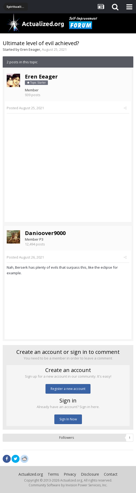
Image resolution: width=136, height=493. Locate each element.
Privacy (70, 474)
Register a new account (68, 388)
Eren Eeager (30, 49)
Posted (25, 107)
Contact (111, 474)
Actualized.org (30, 474)
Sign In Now (68, 419)
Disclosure (90, 474)
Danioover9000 (45, 233)
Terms (53, 474)
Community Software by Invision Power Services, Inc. (68, 485)
